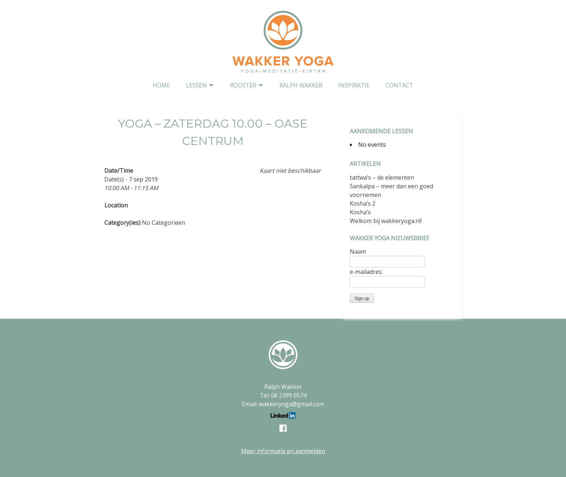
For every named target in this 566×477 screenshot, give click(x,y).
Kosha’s (360, 212)
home (161, 85)
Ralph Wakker (300, 85)
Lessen (196, 85)
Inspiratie (354, 85)
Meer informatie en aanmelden (283, 451)
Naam (358, 251)
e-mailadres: (366, 272)
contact (399, 85)
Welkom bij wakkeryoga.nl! (386, 221)
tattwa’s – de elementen (382, 177)
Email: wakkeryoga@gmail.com (283, 404)
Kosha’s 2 (362, 203)
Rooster (243, 85)
